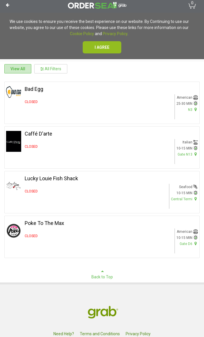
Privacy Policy (115, 33)
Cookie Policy (82, 33)
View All (17, 68)
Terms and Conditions (100, 333)
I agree (102, 47)
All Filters (50, 68)
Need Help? (63, 333)
